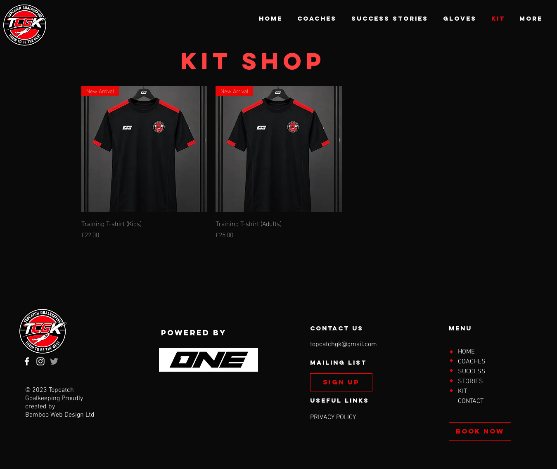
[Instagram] (40, 361)
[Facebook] (26, 361)
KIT (462, 391)
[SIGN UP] (341, 382)
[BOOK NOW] (480, 431)
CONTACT (471, 401)
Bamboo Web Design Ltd (60, 415)
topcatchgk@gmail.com (343, 344)
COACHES (472, 362)
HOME (466, 352)
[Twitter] (54, 361)
